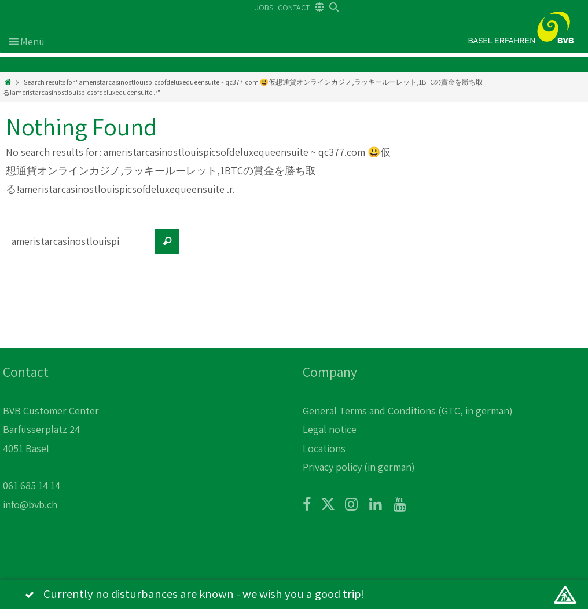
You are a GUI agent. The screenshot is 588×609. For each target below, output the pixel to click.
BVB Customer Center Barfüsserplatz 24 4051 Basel (51, 429)
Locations (324, 448)
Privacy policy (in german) (359, 467)
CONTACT (294, 7)
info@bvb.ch (30, 504)
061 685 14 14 (31, 485)
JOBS (264, 7)
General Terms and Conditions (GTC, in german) (408, 410)
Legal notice (330, 429)
